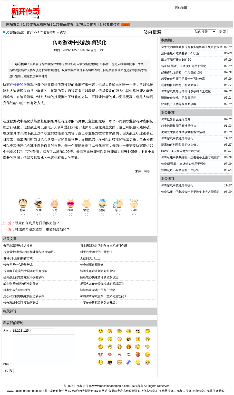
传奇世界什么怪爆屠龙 (18, 264)
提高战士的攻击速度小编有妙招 (23, 277)
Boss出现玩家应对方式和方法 (180, 151)
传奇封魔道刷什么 (92, 264)
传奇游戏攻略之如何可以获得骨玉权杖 (186, 91)
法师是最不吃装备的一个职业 (180, 53)
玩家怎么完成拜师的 (16, 290)
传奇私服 (20, 85)
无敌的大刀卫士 (90, 258)
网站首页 (13, 24)
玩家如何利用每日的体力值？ (37, 223)
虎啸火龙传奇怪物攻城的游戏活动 (102, 283)
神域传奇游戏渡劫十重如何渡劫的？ (42, 229)
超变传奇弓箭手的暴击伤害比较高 (183, 78)
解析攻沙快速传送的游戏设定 (99, 277)
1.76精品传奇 (63, 24)
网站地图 (181, 7)
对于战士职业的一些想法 (96, 252)
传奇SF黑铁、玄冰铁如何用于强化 (183, 66)
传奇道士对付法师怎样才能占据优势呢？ (29, 252)
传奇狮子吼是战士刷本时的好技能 (25, 271)
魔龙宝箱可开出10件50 (176, 59)
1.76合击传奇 (86, 24)
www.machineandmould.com (111, 386)
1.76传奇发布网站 (36, 24)
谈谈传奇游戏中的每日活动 (97, 290)
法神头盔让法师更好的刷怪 (97, 271)
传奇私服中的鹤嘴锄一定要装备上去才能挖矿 (190, 157)
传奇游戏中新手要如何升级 (21, 302)
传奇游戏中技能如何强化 (177, 138)
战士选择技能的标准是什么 (21, 283)
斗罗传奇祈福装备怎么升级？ (99, 302)
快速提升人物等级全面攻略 (178, 104)
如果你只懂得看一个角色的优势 (181, 72)
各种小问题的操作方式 (18, 258)
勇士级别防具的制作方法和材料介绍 (103, 245)
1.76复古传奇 (110, 24)
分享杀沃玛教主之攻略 (18, 245)
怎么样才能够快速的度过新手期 (23, 296)
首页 (30, 32)
